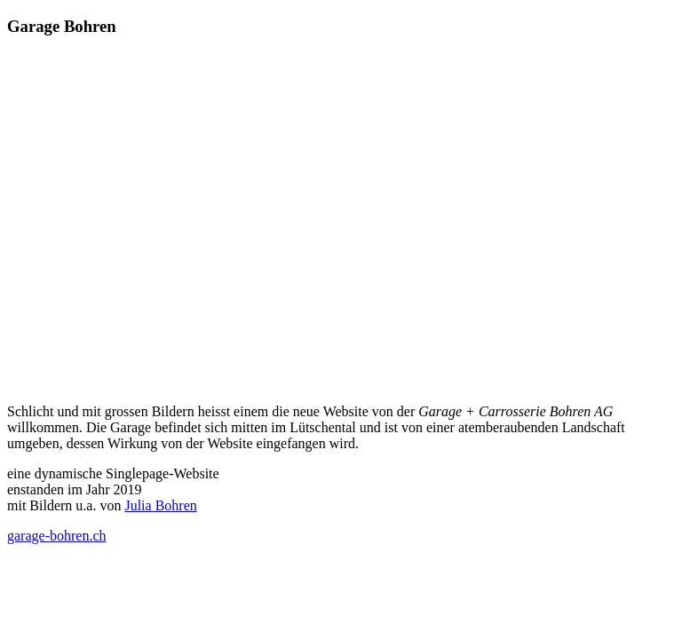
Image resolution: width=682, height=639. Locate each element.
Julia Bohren (160, 505)
